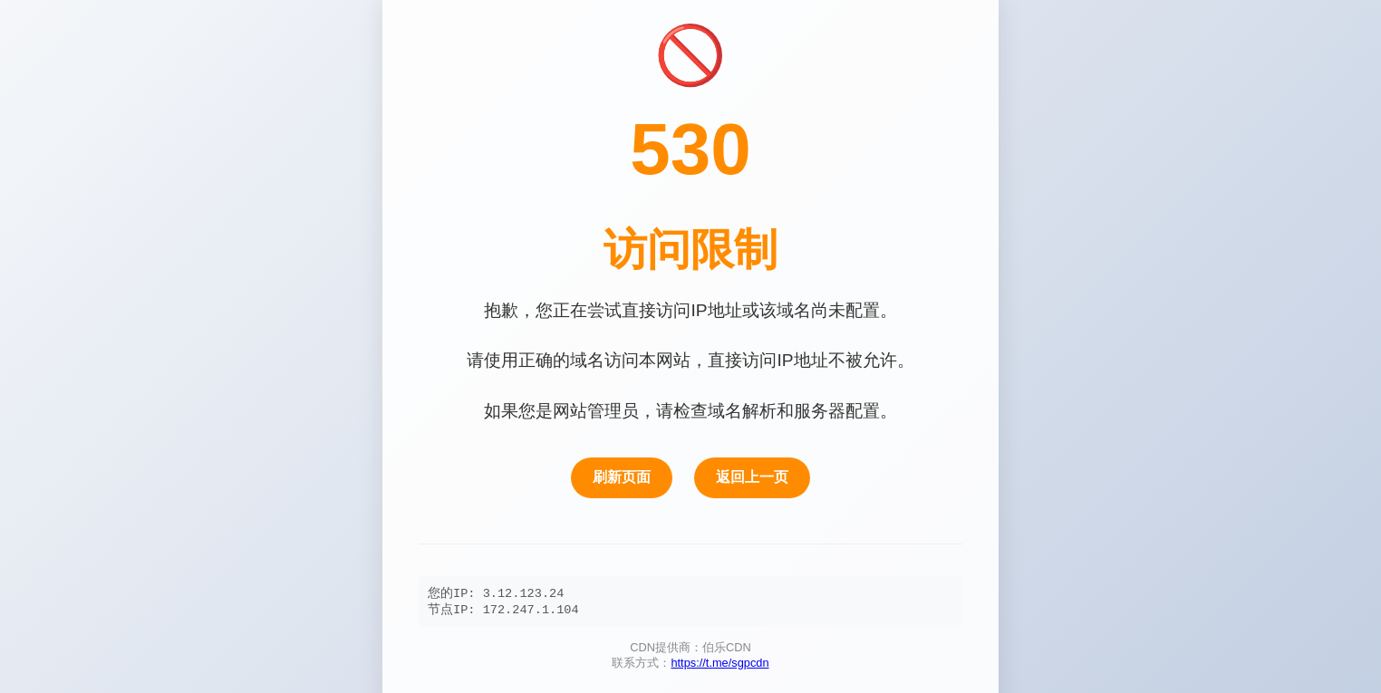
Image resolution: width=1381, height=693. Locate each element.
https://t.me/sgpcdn (719, 664)
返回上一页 (752, 475)
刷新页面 (622, 475)
